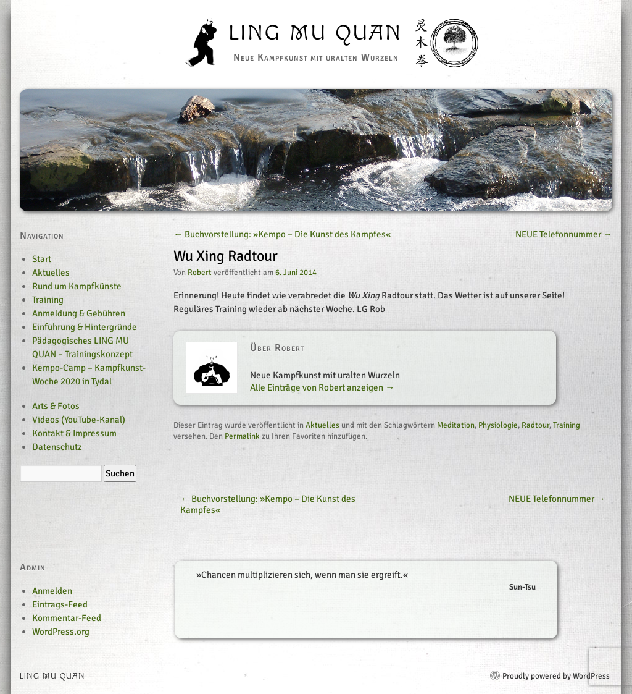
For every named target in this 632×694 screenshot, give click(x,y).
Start (41, 258)
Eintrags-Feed (60, 604)
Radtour (535, 425)
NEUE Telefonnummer (563, 234)
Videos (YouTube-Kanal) (78, 419)
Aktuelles (322, 425)
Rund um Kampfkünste (77, 286)
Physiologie (498, 425)
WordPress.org (60, 631)
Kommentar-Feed (66, 618)
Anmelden (52, 590)
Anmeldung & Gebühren (78, 313)
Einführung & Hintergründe (84, 326)
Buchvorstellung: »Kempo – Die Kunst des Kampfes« (282, 234)
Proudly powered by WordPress (556, 676)
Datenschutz (57, 446)
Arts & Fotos (56, 406)
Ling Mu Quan (316, 33)
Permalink (242, 436)
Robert (200, 272)
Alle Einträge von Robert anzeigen (322, 387)
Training (566, 425)
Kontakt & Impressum (74, 433)
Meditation (456, 425)
